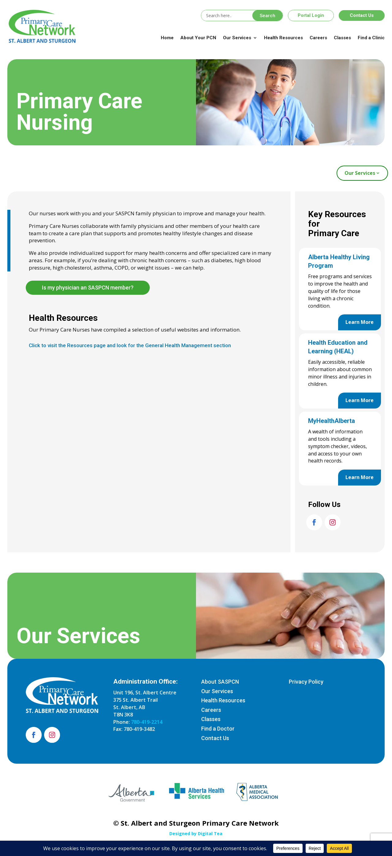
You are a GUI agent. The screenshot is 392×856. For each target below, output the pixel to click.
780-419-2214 (146, 722)
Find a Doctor (218, 728)
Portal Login (311, 15)
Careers (318, 37)
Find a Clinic (371, 37)
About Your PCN (198, 37)
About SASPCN (220, 681)
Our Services (237, 37)
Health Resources (283, 37)
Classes (342, 37)
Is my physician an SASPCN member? (88, 287)
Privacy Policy (306, 681)
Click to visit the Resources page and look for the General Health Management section (130, 345)
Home (167, 37)
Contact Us (362, 15)
